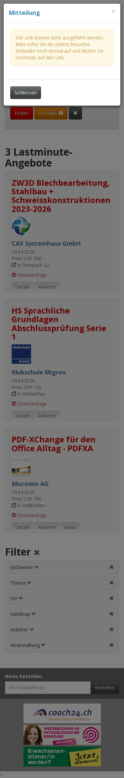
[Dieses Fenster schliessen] (113, 11)
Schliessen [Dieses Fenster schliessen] (26, 92)
